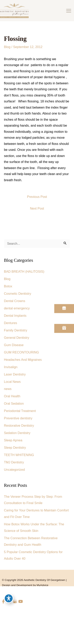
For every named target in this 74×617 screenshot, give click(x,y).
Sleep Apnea (13, 440)
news (7, 389)
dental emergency (17, 308)
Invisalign (10, 367)
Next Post (37, 208)
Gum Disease (13, 345)
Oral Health (12, 396)
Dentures (10, 323)
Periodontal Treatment (20, 411)
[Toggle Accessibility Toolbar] (8, 598)
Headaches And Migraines (23, 359)
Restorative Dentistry (19, 425)
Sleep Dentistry (15, 447)
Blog (7, 47)
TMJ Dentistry (14, 462)
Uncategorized (14, 469)
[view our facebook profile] (3, 601)
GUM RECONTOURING (21, 352)
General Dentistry (16, 337)
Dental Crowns (14, 301)
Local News (12, 381)
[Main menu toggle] (68, 10)
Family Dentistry (15, 330)
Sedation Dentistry (17, 433)
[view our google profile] (14, 601)
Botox (8, 286)
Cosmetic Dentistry (17, 293)
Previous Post (37, 196)
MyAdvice (42, 585)
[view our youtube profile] (20, 601)
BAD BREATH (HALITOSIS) (24, 271)
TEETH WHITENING (19, 455)
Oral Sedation (14, 403)
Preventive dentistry (18, 418)
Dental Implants (15, 315)
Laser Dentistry (15, 374)
